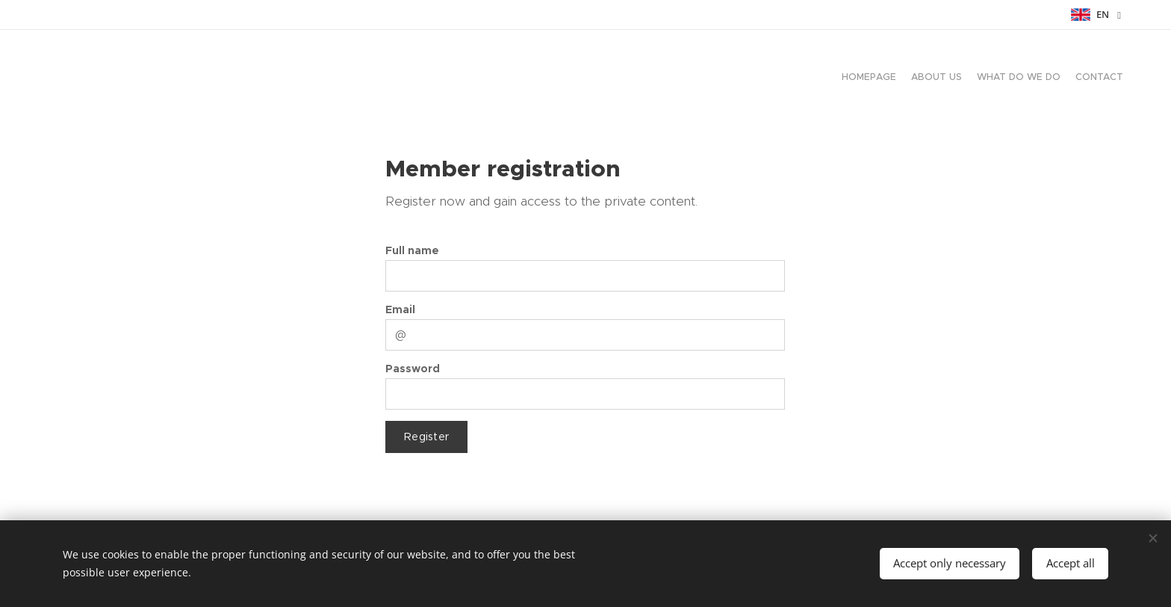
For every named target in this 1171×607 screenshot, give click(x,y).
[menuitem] (1080, 78)
